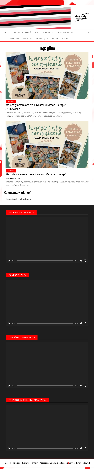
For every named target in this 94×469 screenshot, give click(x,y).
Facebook (7, 463)
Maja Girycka (14, 109)
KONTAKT (65, 38)
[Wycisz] (81, 261)
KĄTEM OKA (27, 38)
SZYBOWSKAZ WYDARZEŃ (20, 32)
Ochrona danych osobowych (79, 463)
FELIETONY (14, 38)
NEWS (37, 32)
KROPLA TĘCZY (42, 38)
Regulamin (25, 463)
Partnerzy (34, 463)
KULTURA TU (48, 32)
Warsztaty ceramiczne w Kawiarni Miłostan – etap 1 (36, 174)
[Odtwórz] (9, 261)
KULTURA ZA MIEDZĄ (64, 32)
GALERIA (55, 38)
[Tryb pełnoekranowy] (85, 261)
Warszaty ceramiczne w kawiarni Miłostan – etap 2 (36, 105)
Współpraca (44, 463)
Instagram (16, 463)
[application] (47, 240)
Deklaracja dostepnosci (59, 463)
